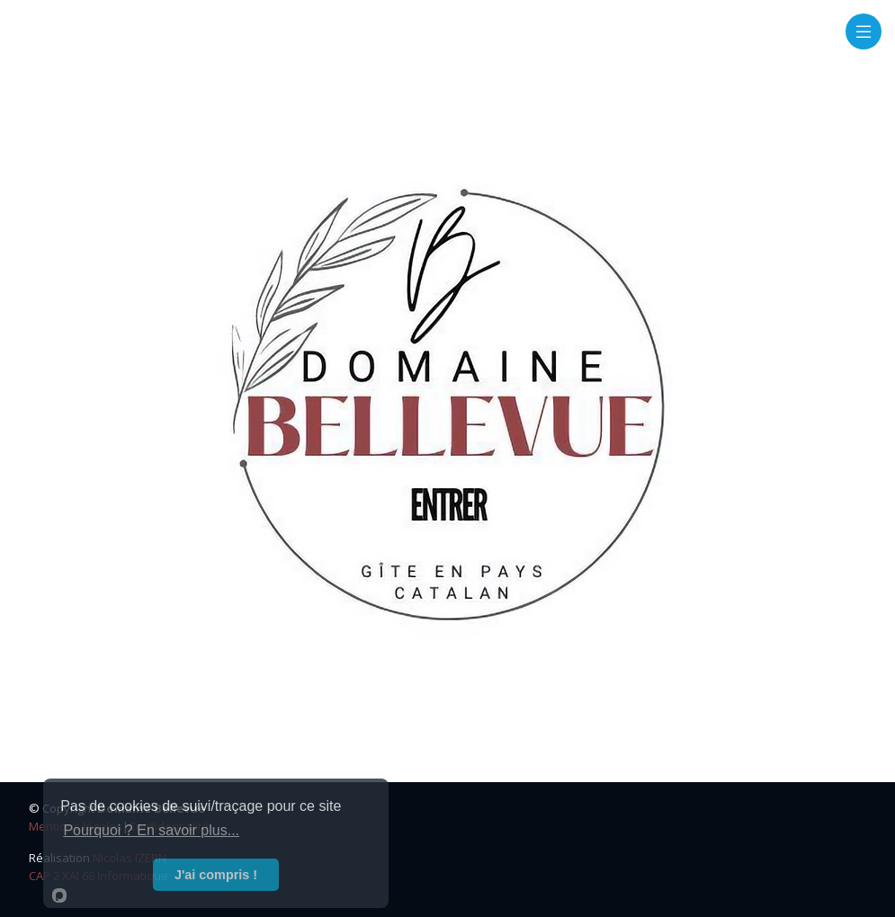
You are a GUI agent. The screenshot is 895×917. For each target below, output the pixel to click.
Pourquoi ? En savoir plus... (151, 830)
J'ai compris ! (216, 875)
